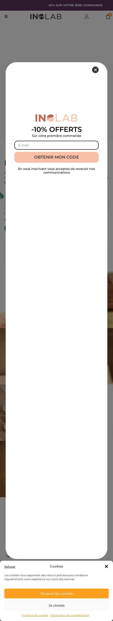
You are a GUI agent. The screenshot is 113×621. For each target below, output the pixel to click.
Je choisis (57, 605)
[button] (106, 566)
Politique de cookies (35, 615)
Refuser (9, 566)
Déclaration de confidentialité (70, 615)
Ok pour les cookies (56, 593)
